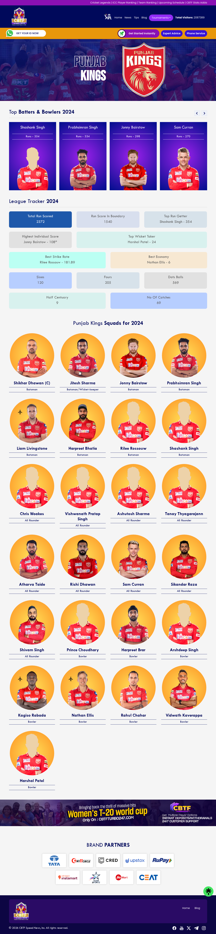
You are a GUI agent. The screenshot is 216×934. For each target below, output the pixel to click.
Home (118, 17)
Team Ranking (148, 2)
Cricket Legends (100, 2)
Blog (144, 17)
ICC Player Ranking (124, 2)
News (128, 17)
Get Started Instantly (142, 33)
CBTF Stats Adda (196, 2)
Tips (136, 17)
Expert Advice (172, 33)
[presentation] (197, 113)
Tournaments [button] (160, 18)
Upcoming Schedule (171, 2)
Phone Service (196, 33)
